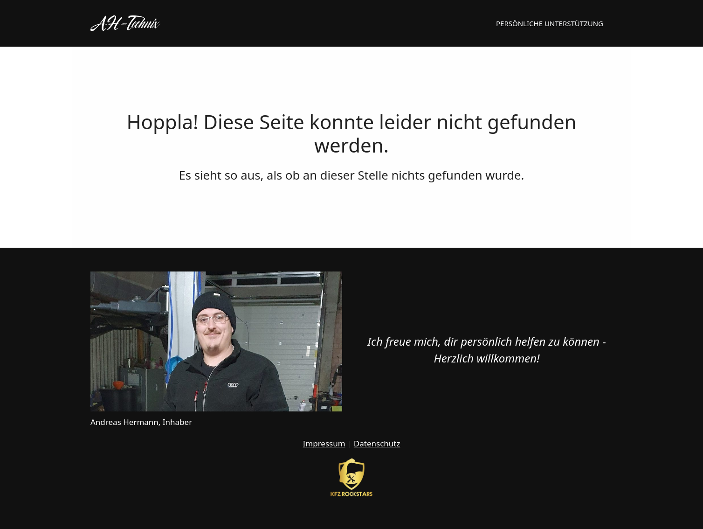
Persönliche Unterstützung (549, 23)
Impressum (324, 443)
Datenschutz (377, 443)
